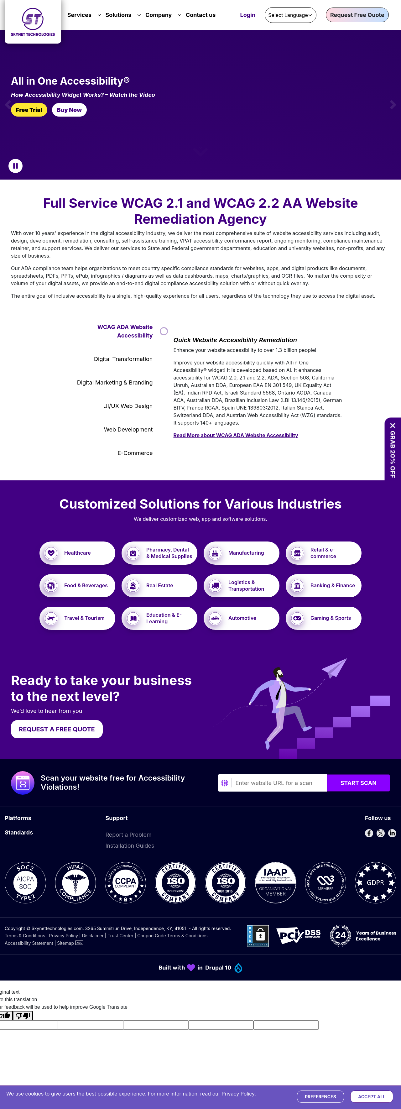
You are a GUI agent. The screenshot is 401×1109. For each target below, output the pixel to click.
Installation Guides (130, 845)
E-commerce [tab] (135, 453)
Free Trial (29, 110)
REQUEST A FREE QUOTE (57, 729)
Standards (19, 832)
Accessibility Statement (29, 943)
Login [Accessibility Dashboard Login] (248, 15)
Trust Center (120, 935)
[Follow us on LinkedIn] (392, 833)
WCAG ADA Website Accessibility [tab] (125, 331)
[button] (8, 105)
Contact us (201, 15)
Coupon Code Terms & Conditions (172, 935)
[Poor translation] (23, 1016)
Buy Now (69, 110)
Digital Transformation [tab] (123, 359)
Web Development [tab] (128, 429)
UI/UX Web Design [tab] (128, 406)
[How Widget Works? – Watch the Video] (105, 95)
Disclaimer (93, 935)
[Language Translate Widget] (290, 15)
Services (79, 15)
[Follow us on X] (381, 833)
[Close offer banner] (392, 425)
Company (158, 15)
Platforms (18, 818)
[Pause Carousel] (15, 166)
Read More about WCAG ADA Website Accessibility (236, 435)
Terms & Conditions (25, 935)
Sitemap (65, 943)
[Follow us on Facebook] (369, 833)
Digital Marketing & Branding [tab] (115, 382)
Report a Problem (129, 834)
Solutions (119, 15)
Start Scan (359, 783)
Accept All (371, 1096)
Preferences (320, 1096)
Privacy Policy (63, 935)
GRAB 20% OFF (392, 454)
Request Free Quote (357, 15)
